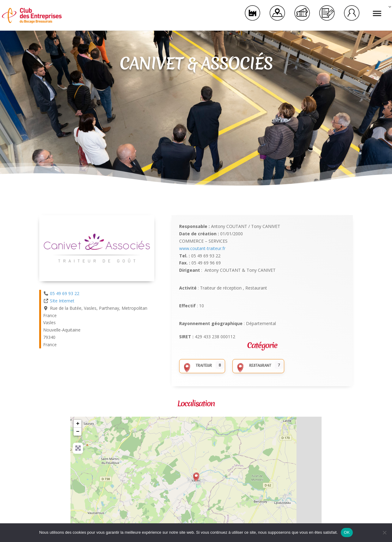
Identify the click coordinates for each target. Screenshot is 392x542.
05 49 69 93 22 (64, 293)
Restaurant (252, 365)
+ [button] (78, 423)
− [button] (78, 431)
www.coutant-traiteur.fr (202, 248)
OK (347, 532)
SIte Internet (62, 301)
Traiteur (196, 365)
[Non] (384, 532)
